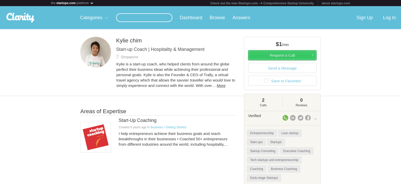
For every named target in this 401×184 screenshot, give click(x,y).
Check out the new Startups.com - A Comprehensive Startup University (262, 3)
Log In (389, 17)
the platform (72, 3)
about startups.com (336, 3)
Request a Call (282, 55)
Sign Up (365, 17)
